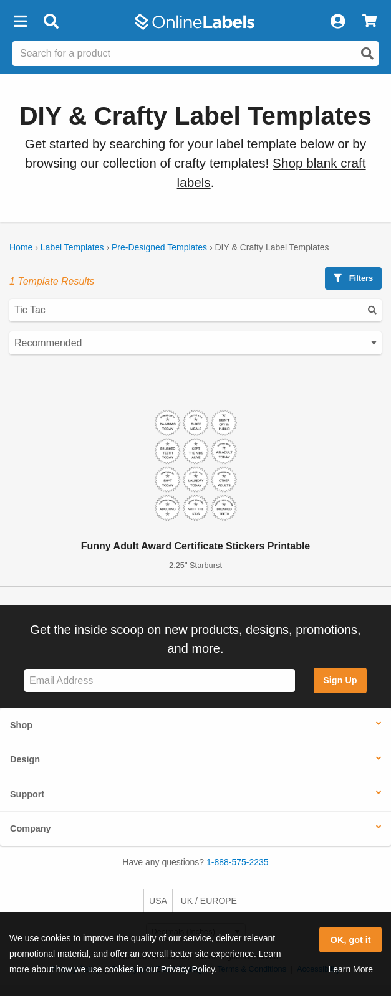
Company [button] (30, 828)
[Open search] (367, 53)
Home (20, 247)
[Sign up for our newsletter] (159, 680)
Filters (353, 278)
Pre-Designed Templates (159, 247)
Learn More (350, 969)
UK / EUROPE (209, 901)
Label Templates (72, 247)
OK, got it (351, 940)
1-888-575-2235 (237, 862)
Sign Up (340, 680)
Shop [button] (21, 725)
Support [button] (27, 794)
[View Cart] (369, 22)
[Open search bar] (51, 22)
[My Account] (337, 22)
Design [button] (25, 759)
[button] (20, 22)
